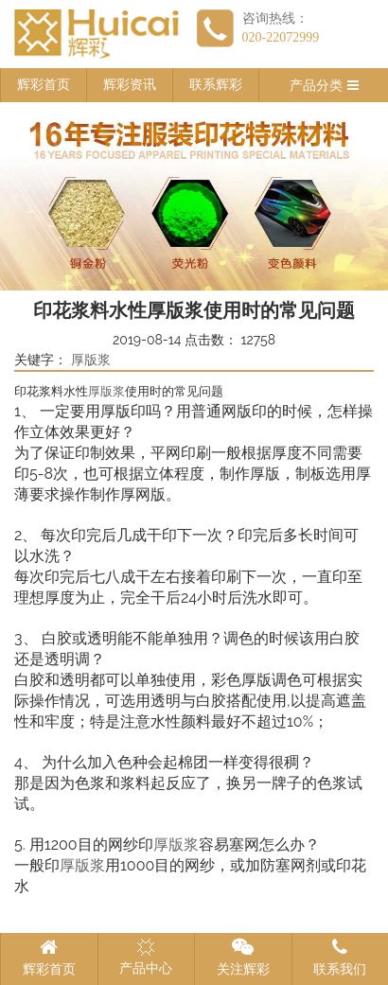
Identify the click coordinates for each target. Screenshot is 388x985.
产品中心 (145, 957)
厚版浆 (91, 360)
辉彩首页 (43, 85)
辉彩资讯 (129, 85)
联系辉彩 (215, 85)
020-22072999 (281, 37)
